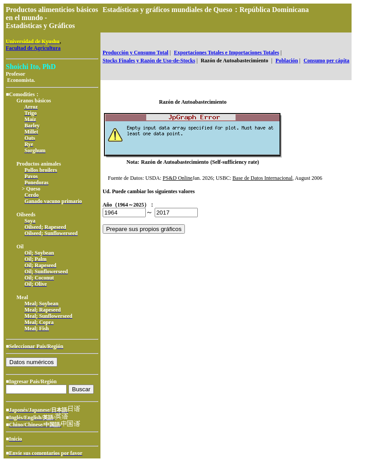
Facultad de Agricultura (33, 48)
